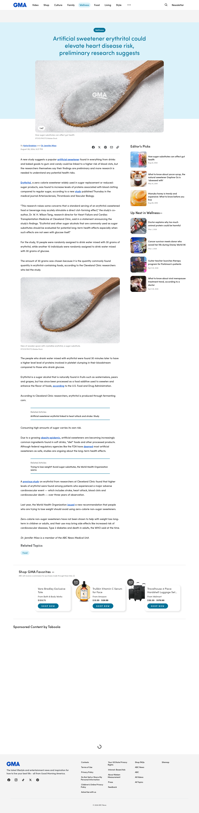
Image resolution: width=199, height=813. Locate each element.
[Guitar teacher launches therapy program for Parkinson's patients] (158, 265)
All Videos (139, 777)
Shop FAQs (139, 762)
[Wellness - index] (99, 30)
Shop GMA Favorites (35, 571)
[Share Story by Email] (111, 147)
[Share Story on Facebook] (93, 147)
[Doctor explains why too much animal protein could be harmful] (158, 226)
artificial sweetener (68, 159)
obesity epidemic (50, 437)
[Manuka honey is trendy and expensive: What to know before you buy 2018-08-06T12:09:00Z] (158, 198)
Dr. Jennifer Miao (48, 145)
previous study (31, 481)
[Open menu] (129, 4)
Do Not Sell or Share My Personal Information (91, 778)
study (78, 191)
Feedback (112, 787)
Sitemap (165, 762)
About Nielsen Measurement (114, 775)
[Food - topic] (25, 553)
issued (70, 504)
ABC (137, 772)
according (58, 385)
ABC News (139, 767)
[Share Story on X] (99, 147)
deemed (88, 446)
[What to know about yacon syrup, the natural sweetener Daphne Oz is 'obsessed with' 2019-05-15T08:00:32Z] (158, 179)
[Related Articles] (70, 413)
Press (110, 782)
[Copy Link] (117, 147)
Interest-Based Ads (116, 769)
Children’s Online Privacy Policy (92, 785)
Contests (85, 762)
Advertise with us (88, 792)
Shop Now (48, 606)
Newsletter (178, 5)
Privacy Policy (87, 772)
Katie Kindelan (29, 145)
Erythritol (26, 182)
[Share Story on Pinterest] (105, 147)
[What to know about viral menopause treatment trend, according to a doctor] (158, 284)
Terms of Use (86, 767)
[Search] (165, 5)
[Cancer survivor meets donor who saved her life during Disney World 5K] (158, 245)
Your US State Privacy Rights (117, 763)
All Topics (139, 782)
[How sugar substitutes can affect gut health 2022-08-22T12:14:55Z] (158, 160)
